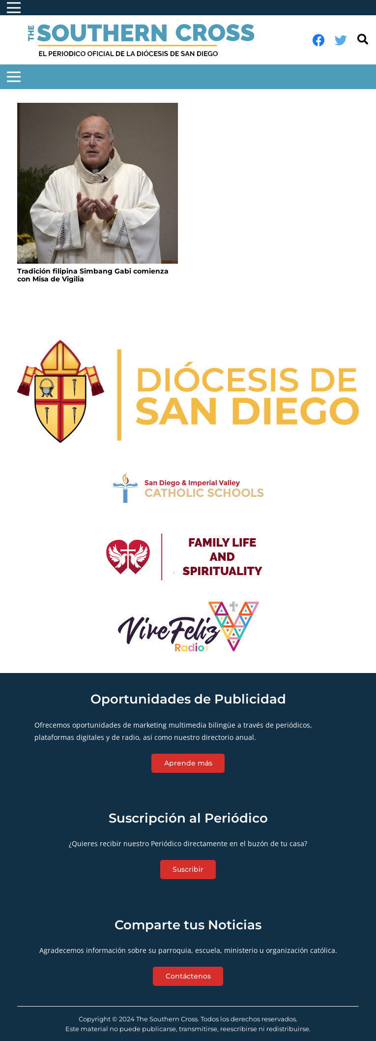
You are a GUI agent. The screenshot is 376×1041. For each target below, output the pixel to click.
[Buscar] (363, 39)
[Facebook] (319, 40)
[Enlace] (146, 40)
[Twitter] (341, 40)
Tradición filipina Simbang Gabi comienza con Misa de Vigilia (93, 275)
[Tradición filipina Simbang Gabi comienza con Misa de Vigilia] (97, 183)
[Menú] (13, 76)
